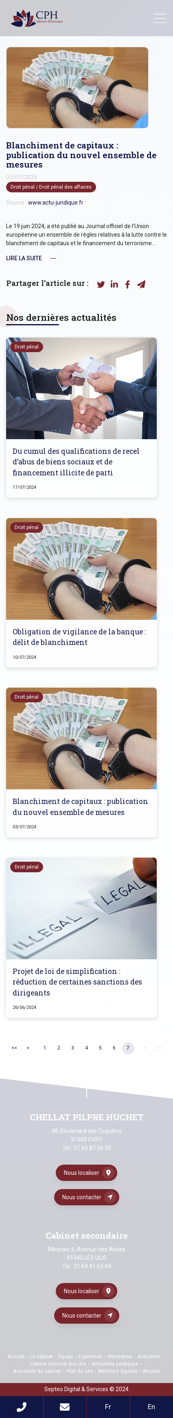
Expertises (90, 1356)
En (151, 1407)
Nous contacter (81, 1197)
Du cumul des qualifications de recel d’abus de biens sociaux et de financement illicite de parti (76, 461)
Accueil (15, 1356)
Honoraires (119, 1356)
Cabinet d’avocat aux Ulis (58, 1364)
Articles (151, 1371)
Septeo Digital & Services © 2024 (86, 1389)
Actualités (149, 1356)
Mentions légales (117, 1371)
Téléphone (21, 1407)
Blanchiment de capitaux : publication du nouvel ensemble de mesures (80, 806)
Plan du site (79, 1371)
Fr (108, 1407)
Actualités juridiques (115, 1364)
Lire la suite (24, 258)
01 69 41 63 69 (92, 1266)
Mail (65, 1407)
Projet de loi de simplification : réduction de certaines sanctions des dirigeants (77, 982)
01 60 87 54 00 (92, 1148)
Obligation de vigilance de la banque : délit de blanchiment (79, 637)
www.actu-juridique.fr (55, 202)
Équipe (65, 1356)
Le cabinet (41, 1356)
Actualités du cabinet (37, 1371)
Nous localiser (81, 1173)
